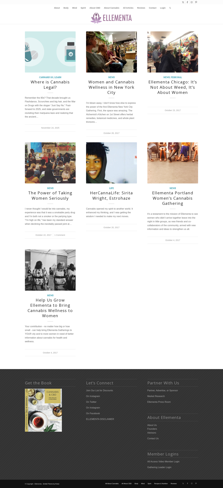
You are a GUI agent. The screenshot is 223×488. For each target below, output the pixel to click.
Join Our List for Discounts (99, 390)
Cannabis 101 (46, 77)
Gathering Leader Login (159, 467)
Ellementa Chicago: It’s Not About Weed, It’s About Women (172, 87)
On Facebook (93, 413)
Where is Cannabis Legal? (50, 84)
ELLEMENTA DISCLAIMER (100, 419)
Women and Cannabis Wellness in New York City (111, 87)
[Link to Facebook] (187, 2)
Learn (57, 77)
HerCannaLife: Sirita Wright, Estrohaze (111, 195)
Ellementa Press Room (159, 402)
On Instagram (93, 396)
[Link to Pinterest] (196, 2)
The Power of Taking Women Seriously (50, 195)
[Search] (169, 7)
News (111, 77)
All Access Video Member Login (163, 461)
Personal (176, 77)
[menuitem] (57, 7)
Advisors (151, 433)
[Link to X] (183, 2)
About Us (152, 425)
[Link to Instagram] (192, 2)
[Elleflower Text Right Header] (111, 17)
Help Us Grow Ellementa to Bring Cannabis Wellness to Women (50, 307)
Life (111, 188)
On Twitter (91, 402)
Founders (152, 429)
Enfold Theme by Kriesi (51, 484)
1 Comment (59, 235)
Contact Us (153, 438)
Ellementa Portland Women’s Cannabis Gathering (172, 198)
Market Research (156, 396)
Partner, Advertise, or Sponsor (162, 390)
